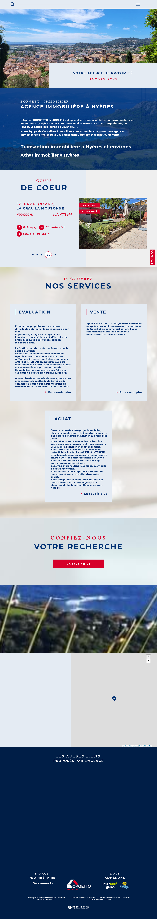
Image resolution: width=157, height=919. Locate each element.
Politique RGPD (97, 900)
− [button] (148, 661)
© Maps (133, 746)
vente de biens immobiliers (112, 120)
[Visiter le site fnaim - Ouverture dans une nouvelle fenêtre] (124, 883)
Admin (117, 898)
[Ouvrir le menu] (138, 4)
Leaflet (125, 746)
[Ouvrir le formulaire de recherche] (12, 4)
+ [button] (148, 657)
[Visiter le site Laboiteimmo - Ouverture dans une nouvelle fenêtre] (78, 910)
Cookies (108, 900)
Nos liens (126, 898)
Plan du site (92, 898)
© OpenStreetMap (145, 746)
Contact (152, 257)
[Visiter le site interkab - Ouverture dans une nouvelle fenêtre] (110, 883)
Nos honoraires (79, 898)
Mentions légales (106, 898)
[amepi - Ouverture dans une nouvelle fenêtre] (124, 887)
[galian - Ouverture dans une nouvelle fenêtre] (110, 887)
